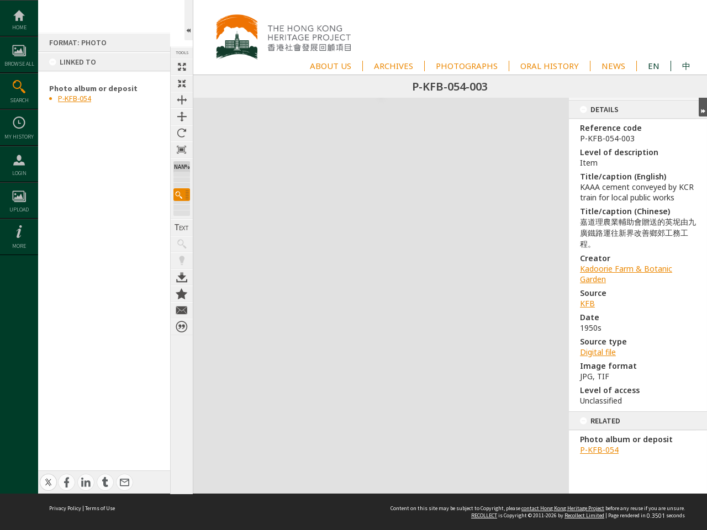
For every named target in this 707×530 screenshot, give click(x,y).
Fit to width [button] (182, 100)
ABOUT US (330, 65)
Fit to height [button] (182, 116)
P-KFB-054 (74, 98)
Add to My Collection (182, 287)
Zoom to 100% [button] (182, 149)
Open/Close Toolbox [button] (188, 20)
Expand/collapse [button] (703, 107)
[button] (181, 188)
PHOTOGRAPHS (467, 65)
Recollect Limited (584, 515)
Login (19, 173)
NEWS (613, 65)
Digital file (598, 352)
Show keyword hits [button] (182, 238)
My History (19, 136)
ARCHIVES (393, 65)
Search (19, 100)
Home (19, 27)
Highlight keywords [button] (182, 254)
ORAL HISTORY (549, 65)
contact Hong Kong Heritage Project (562, 508)
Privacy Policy (65, 508)
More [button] (19, 246)
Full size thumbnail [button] (182, 67)
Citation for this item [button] (182, 320)
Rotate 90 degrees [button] (182, 133)
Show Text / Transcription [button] (182, 221)
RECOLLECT (484, 515)
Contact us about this (182, 304)
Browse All (19, 63)
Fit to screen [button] (182, 83)
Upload (19, 209)
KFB (587, 303)
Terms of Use (100, 508)
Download (182, 271)
